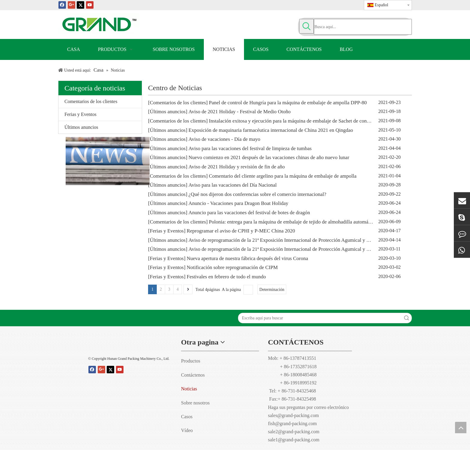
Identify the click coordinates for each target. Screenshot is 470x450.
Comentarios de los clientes (90, 101)
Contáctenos (193, 374)
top (460, 427)
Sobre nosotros (195, 402)
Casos (186, 416)
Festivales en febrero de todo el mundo (226, 277)
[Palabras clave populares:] (306, 26)
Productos (190, 360)
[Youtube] (90, 4)
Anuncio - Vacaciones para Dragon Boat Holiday (238, 203)
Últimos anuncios (81, 127)
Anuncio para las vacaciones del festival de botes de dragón (249, 212)
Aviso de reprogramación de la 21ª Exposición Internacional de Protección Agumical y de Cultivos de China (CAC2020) (312, 240)
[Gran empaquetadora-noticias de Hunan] (100, 161)
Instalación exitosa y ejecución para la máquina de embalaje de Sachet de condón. (292, 121)
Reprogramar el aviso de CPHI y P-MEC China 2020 (241, 231)
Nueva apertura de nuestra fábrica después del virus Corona (247, 258)
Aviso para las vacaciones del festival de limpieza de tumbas (250, 148)
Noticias (189, 388)
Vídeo (187, 430)
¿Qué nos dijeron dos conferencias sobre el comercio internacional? (257, 194)
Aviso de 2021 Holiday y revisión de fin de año (237, 167)
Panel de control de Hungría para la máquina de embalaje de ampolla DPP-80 (288, 102)
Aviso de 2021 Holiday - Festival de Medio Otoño (240, 111)
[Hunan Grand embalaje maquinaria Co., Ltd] (130, 344)
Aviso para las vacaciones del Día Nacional (233, 185)
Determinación (271, 289)
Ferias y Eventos (80, 114)
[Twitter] (80, 4)
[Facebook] (62, 4)
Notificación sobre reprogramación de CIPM (232, 267)
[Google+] (71, 4)
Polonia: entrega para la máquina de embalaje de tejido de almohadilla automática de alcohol (303, 222)
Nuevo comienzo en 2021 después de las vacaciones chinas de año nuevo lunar (269, 157)
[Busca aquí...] (363, 27)
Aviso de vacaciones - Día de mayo (224, 139)
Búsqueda (406, 318)
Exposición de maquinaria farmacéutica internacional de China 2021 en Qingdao (271, 130)
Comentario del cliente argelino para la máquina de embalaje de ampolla (283, 176)
